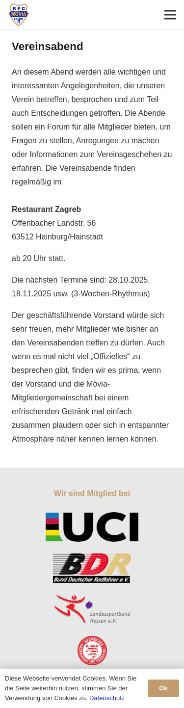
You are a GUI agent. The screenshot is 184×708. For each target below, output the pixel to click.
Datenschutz (107, 698)
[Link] (18, 14)
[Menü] (170, 14)
